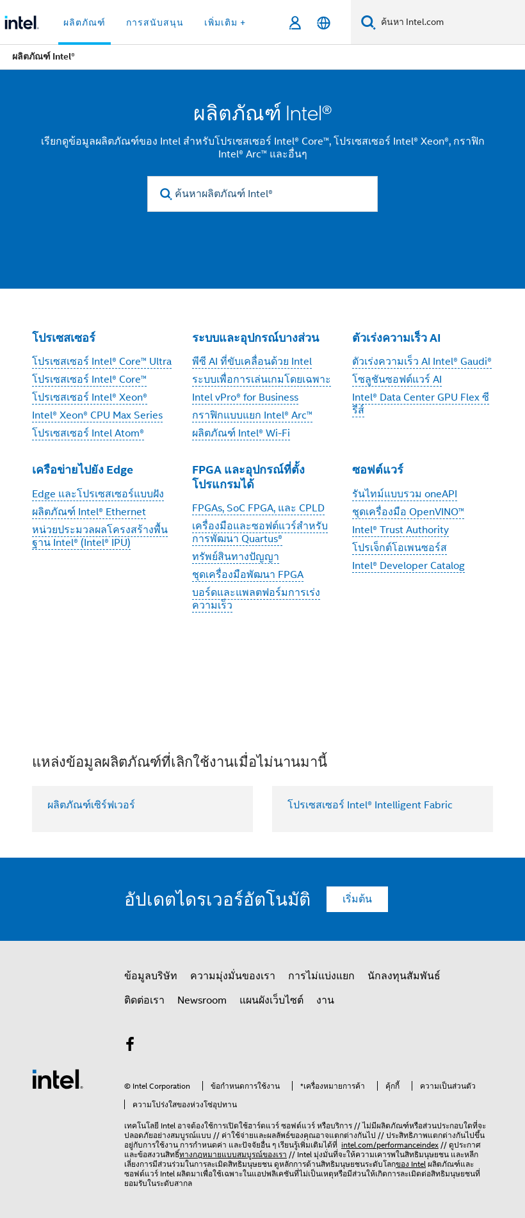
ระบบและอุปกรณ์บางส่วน (255, 337)
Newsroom (202, 1000)
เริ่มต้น (357, 899)
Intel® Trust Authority (400, 530)
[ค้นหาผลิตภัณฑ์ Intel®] (262, 194)
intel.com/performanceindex (390, 1145)
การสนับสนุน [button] (155, 22)
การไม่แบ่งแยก (321, 976)
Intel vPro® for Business (245, 397)
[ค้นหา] (368, 22)
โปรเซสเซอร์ (63, 337)
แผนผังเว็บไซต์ (271, 1000)
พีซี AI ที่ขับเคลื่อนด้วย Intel (252, 361)
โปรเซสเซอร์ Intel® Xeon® (89, 397)
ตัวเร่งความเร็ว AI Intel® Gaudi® (422, 361)
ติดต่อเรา (144, 1000)
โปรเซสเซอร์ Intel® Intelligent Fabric (370, 805)
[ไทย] (324, 23)
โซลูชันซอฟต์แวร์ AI (397, 379)
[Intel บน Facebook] (130, 1046)
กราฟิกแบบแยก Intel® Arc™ (252, 415)
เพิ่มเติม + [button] (225, 22)
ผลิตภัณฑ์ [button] (84, 22)
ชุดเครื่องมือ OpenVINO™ (408, 512)
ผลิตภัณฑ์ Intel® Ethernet (89, 512)
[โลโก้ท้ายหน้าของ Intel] (57, 1078)
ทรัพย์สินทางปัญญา (235, 556)
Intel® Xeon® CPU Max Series (97, 415)
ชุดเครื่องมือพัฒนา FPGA (247, 574)
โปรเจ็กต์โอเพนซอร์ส (399, 547)
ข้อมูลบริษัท (150, 976)
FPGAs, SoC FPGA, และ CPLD (258, 508)
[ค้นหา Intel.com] (450, 22)
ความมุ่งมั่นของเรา (232, 976)
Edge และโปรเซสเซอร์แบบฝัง (98, 494)
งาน (325, 1000)
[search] (166, 194)
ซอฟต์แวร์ (377, 469)
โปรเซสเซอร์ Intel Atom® (88, 433)
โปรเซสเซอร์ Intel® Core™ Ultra (102, 361)
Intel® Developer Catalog (408, 565)
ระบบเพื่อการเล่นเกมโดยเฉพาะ (261, 379)
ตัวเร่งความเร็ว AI (396, 337)
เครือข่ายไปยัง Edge (82, 469)
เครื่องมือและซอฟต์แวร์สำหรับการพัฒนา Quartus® (260, 532)
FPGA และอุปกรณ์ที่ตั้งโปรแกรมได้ (248, 477)
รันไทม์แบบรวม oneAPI (404, 494)
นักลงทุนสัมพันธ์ (404, 976)
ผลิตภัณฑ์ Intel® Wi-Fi (241, 433)
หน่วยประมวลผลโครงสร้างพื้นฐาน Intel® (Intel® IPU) (100, 536)
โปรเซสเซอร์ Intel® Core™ (89, 379)
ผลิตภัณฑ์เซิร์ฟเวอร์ (91, 805)
